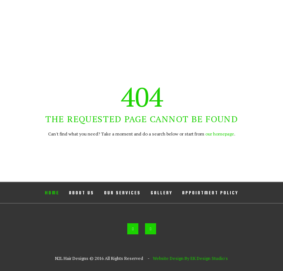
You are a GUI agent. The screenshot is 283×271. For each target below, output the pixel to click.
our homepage (219, 134)
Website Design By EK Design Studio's (190, 258)
